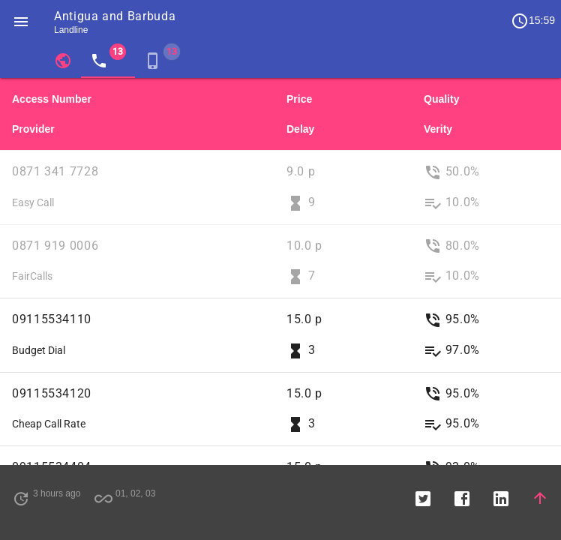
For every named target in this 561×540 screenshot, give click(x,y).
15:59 (533, 21)
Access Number (52, 99)
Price (299, 99)
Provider (33, 129)
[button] (21, 21)
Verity (438, 129)
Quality (441, 99)
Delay (300, 129)
